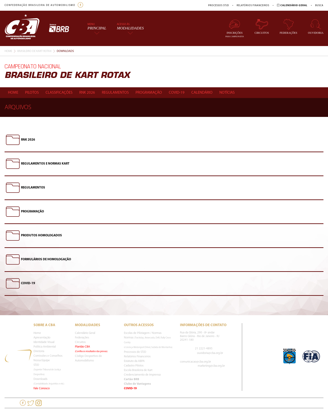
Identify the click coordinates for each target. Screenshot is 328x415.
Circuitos (262, 26)
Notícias (227, 93)
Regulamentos (115, 93)
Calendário (202, 93)
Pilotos (32, 93)
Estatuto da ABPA (134, 361)
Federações (288, 26)
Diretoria (38, 351)
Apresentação (41, 337)
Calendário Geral (85, 333)
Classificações (59, 93)
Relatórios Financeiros (253, 5)
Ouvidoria (315, 26)
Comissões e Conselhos (47, 355)
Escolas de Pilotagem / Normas (142, 333)
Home (8, 51)
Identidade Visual (43, 342)
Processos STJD (218, 5)
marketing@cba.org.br (211, 365)
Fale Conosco (41, 388)
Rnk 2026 (87, 93)
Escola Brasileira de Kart (138, 370)
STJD (47, 369)
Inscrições (234, 28)
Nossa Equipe (41, 360)
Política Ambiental (44, 346)
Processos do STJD (135, 352)
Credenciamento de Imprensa (142, 374)
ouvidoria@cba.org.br (210, 353)
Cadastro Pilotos (134, 365)
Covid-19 (176, 93)
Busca (319, 5)
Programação (149, 93)
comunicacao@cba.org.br (195, 361)
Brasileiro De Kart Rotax (34, 51)
